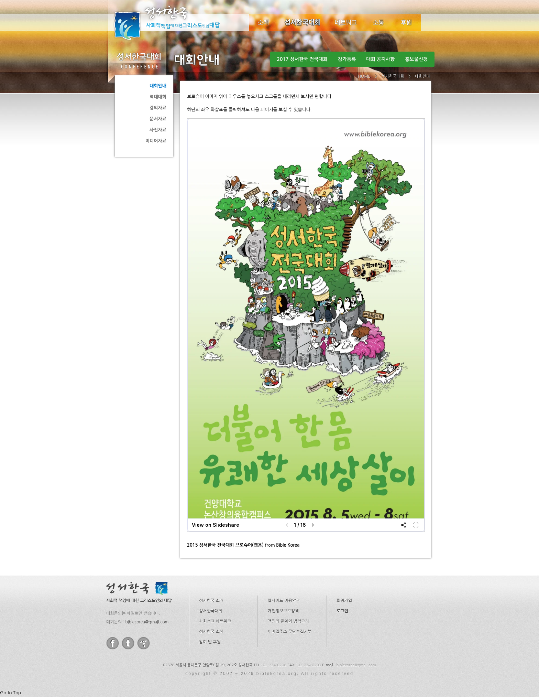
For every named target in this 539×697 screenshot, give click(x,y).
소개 (263, 22)
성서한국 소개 (211, 601)
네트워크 (346, 22)
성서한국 (176, 22)
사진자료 (158, 130)
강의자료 (158, 108)
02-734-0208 (274, 665)
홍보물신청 (416, 59)
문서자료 (158, 119)
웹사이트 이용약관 (284, 601)
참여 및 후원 (210, 642)
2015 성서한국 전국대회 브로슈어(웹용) (225, 545)
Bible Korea (287, 545)
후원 (406, 22)
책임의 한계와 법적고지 (288, 621)
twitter (128, 643)
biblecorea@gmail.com (146, 622)
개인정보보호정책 (283, 611)
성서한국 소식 (211, 632)
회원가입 (344, 601)
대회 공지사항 (380, 59)
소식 (378, 22)
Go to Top (10, 692)
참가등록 (347, 59)
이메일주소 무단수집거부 (289, 632)
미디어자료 (155, 141)
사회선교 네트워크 (215, 621)
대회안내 (158, 86)
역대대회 (158, 97)
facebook (112, 643)
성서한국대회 (302, 22)
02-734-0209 (309, 665)
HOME (364, 76)
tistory (143, 643)
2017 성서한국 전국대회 (302, 59)
